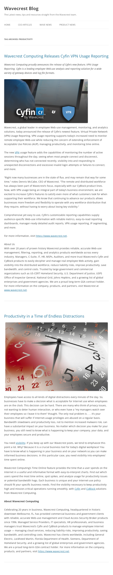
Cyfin (77, 488)
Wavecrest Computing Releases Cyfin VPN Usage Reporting (56, 56)
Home (7, 24)
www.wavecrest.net (15, 290)
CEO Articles (25, 24)
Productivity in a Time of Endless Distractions (44, 316)
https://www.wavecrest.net (51, 235)
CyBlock (91, 488)
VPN (17, 152)
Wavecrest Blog (21, 8)
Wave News (46, 24)
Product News (67, 24)
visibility (20, 443)
